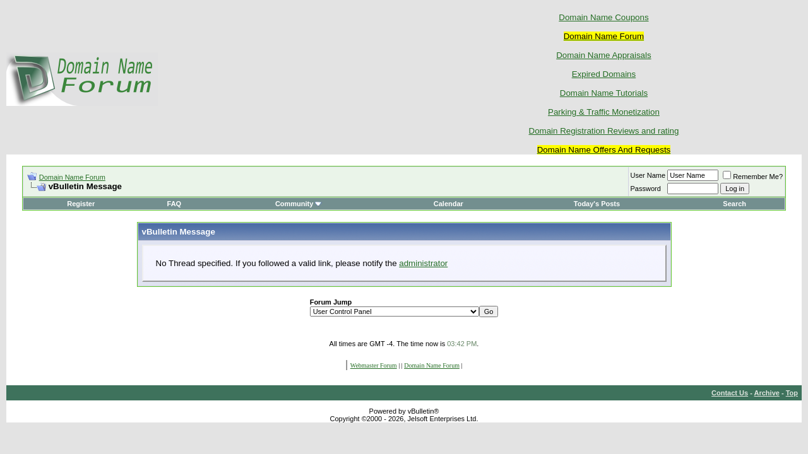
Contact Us (729, 393)
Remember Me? (753, 176)
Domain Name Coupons (603, 17)
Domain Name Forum (72, 177)
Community (299, 203)
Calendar (448, 203)
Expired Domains (604, 74)
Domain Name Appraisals (603, 55)
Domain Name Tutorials (604, 93)
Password (646, 188)
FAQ (174, 203)
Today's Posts (597, 203)
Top (792, 393)
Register (81, 203)
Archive (767, 393)
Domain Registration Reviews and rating (604, 131)
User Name (648, 175)
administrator (423, 263)
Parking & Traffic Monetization (604, 112)
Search (734, 203)
